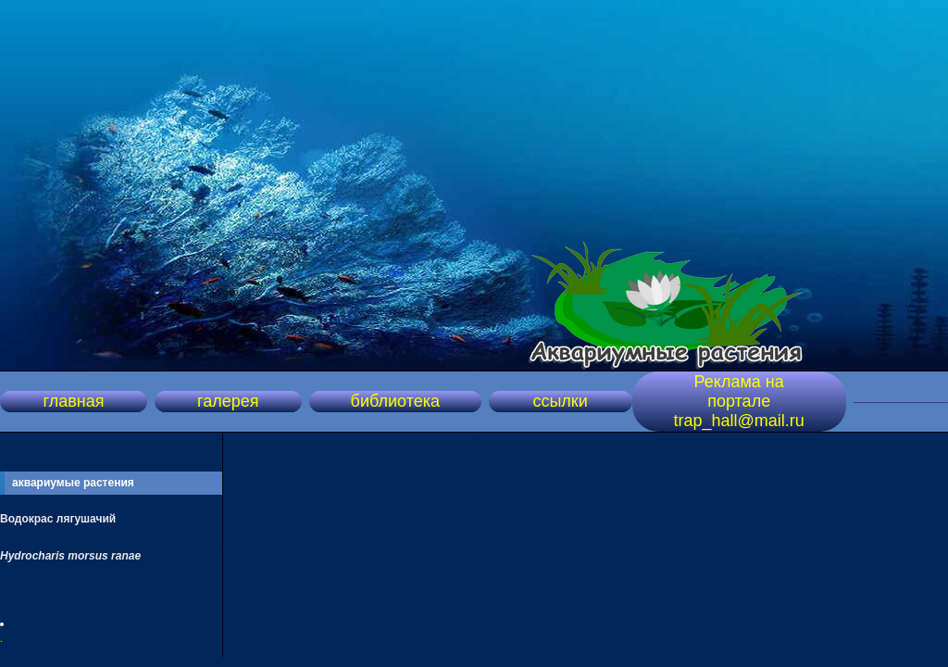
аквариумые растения (73, 482)
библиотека (395, 401)
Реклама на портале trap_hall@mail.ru (739, 401)
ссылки (559, 401)
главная (73, 401)
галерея (227, 401)
